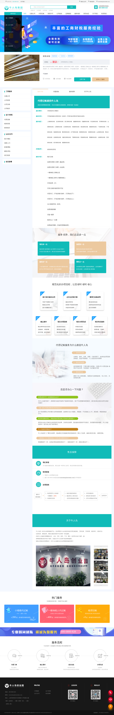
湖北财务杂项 (84, 126)
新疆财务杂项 (65, 142)
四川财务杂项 (57, 142)
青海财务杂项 (84, 137)
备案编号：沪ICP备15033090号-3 (101, 712)
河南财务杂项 (75, 126)
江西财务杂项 (58, 126)
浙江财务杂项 (68, 121)
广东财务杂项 (101, 126)
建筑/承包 (7, 151)
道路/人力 (7, 143)
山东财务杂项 (100, 132)
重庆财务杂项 (65, 132)
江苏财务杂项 (67, 126)
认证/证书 (10, 32)
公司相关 (7, 108)
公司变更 (7, 100)
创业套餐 (10, 46)
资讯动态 (86, 13)
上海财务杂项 (51, 121)
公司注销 (7, 104)
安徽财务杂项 (85, 121)
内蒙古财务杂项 (66, 137)
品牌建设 (68, 13)
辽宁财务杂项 (74, 132)
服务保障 (72, 91)
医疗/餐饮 (7, 139)
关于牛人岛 (87, 91)
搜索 (71, 7)
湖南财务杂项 (93, 126)
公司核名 (59, 13)
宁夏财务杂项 (75, 137)
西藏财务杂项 (93, 137)
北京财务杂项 (59, 121)
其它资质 (7, 155)
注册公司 (32, 13)
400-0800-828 (15, 1)
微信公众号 (82, 1)
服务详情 (40, 91)
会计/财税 (10, 25)
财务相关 (7, 128)
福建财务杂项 (77, 121)
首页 (25, 13)
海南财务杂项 (57, 132)
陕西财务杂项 (83, 132)
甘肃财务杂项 (91, 132)
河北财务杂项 (94, 121)
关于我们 (23, 1)
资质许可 (50, 13)
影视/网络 (7, 147)
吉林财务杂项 (57, 137)
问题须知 (56, 91)
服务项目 (13, 13)
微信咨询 (91, 1)
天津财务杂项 (102, 121)
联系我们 (104, 13)
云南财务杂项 (101, 137)
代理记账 (41, 13)
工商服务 (10, 18)
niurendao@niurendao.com (104, 1)
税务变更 (7, 123)
